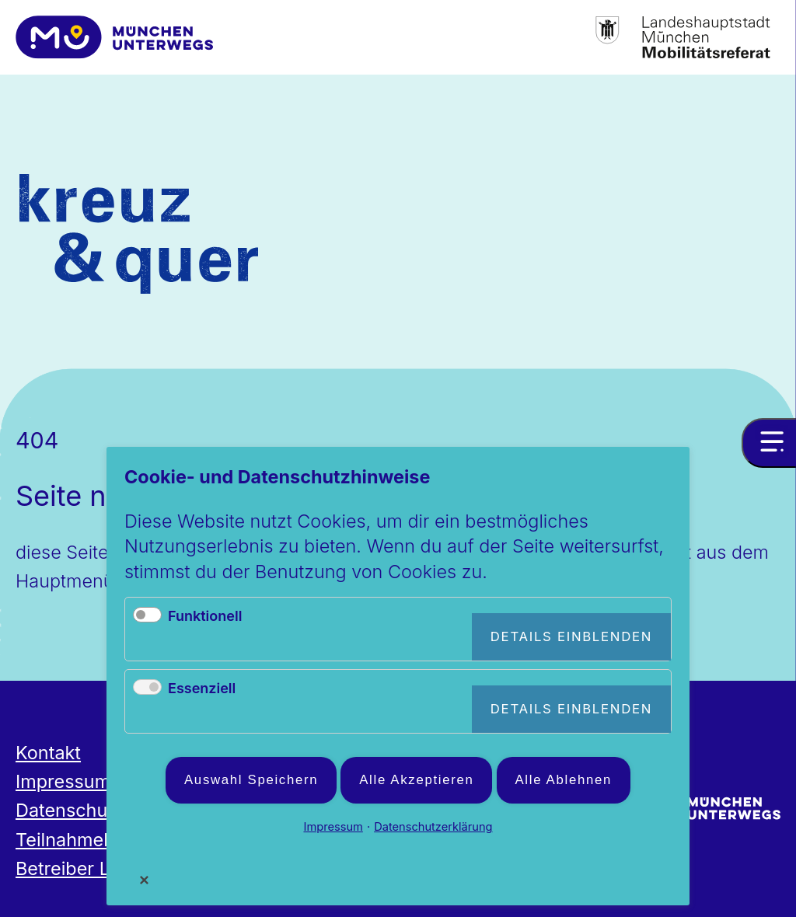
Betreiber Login (81, 868)
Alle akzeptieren (416, 779)
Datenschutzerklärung (433, 827)
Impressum (63, 781)
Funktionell (205, 616)
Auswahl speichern (251, 779)
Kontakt (48, 752)
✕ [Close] (144, 879)
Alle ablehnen (563, 779)
